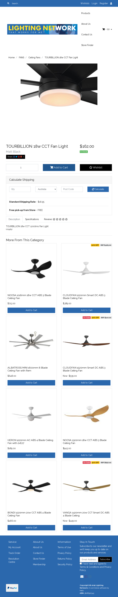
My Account (14, 547)
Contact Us (86, 34)
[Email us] (81, 576)
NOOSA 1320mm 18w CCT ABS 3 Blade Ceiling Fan (84, 442)
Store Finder (87, 45)
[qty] (20, 189)
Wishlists (85, 3)
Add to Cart (59, 167)
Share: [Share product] (14, 157)
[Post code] (72, 189)
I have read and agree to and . (95, 566)
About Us (85, 24)
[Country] (46, 189)
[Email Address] (89, 559)
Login (94, 3)
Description (14, 219)
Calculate (98, 189)
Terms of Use (64, 547)
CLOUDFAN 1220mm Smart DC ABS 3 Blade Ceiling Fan (84, 297)
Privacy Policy (64, 553)
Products (85, 13)
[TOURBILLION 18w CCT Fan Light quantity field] (22, 167)
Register (104, 3)
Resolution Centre (13, 560)
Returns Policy (65, 559)
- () (106, 29)
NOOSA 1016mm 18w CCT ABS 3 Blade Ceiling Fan (29, 297)
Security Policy (65, 564)
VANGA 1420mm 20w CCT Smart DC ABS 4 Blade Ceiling (86, 514)
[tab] (14, 219)
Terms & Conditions (89, 567)
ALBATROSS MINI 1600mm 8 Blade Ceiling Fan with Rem (28, 369)
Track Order (14, 553)
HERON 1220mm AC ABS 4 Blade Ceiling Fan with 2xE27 (30, 442)
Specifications (32, 219)
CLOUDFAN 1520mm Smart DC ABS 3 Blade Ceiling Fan (84, 369)
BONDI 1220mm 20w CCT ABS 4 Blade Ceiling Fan (29, 514)
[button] (96, 167)
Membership (39, 564)
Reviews (56, 219)
